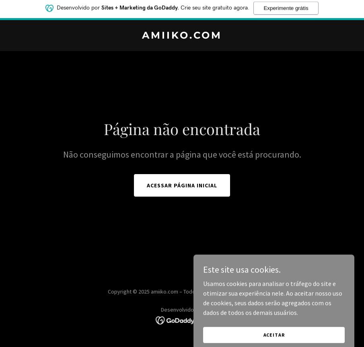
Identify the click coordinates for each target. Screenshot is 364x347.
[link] (182, 36)
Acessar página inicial (182, 185)
